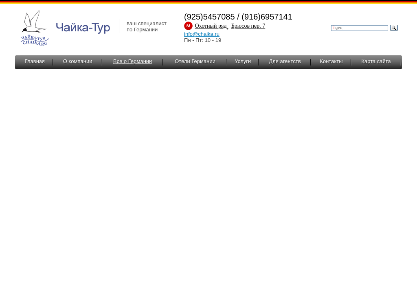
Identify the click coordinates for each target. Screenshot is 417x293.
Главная (35, 61)
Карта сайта (376, 61)
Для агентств (285, 61)
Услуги (243, 61)
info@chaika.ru (201, 34)
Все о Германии (132, 61)
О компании (77, 61)
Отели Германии (195, 61)
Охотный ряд (211, 26)
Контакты (331, 61)
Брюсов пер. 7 (248, 26)
